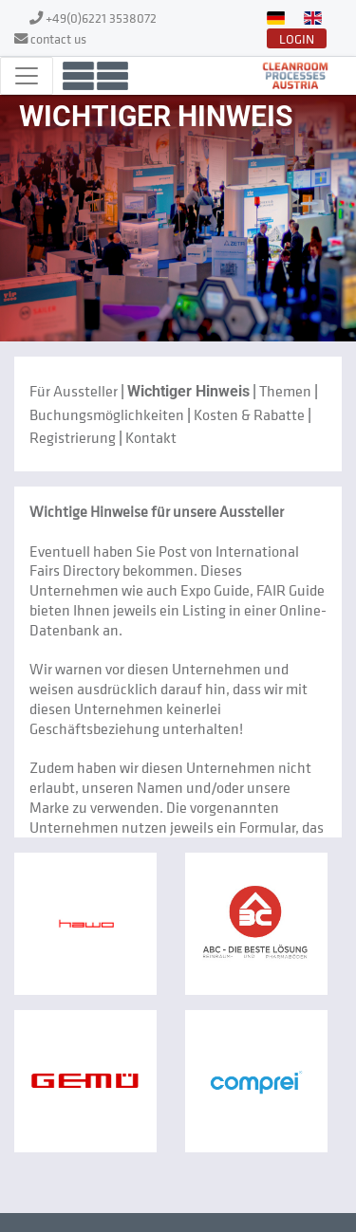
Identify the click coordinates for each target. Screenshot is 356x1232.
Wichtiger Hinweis (188, 391)
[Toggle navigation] (26, 76)
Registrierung (72, 437)
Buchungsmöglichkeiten (106, 414)
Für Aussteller (73, 390)
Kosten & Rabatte (249, 414)
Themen (285, 390)
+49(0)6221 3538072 (101, 18)
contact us (58, 38)
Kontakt (151, 437)
